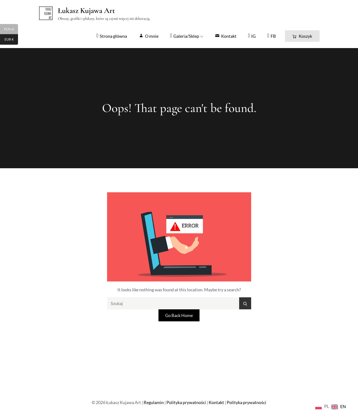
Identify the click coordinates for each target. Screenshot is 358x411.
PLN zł (11, 29)
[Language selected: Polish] (331, 406)
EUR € (11, 40)
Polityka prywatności (186, 402)
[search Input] (179, 303)
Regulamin (154, 402)
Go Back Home (179, 315)
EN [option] (343, 406)
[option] (338, 406)
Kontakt (216, 402)
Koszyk (302, 36)
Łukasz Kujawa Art (86, 10)
